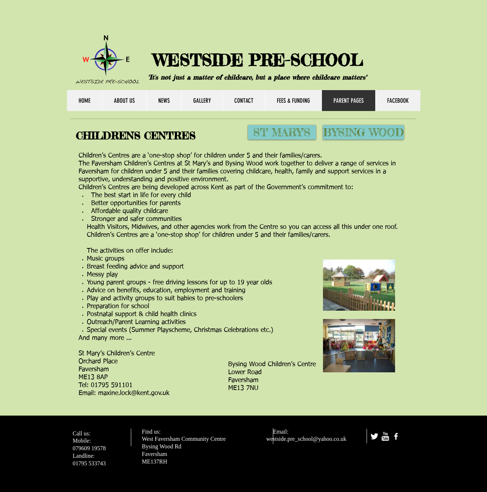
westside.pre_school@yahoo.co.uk (306, 439)
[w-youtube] (385, 436)
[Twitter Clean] (374, 436)
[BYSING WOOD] (363, 132)
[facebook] (395, 436)
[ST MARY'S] (282, 132)
